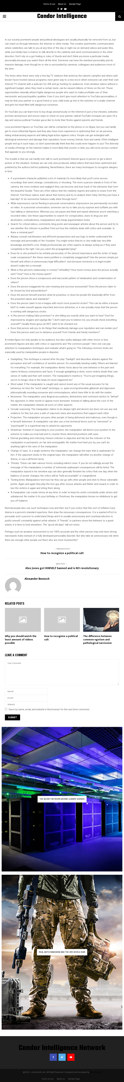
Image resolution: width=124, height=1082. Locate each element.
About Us (62, 4)
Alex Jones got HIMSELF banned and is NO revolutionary (62, 568)
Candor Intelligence (62, 16)
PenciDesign (95, 1072)
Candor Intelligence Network (62, 1048)
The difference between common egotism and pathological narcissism (97, 639)
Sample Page (75, 4)
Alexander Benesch (37, 579)
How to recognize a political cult (62, 553)
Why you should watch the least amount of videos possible (20, 639)
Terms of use (49, 4)
